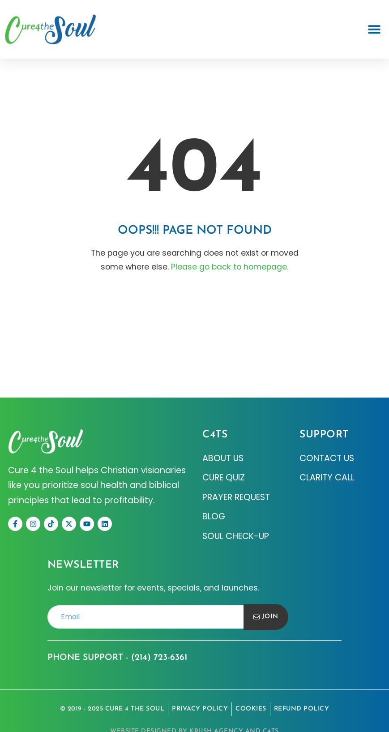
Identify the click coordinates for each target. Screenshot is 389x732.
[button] (374, 29)
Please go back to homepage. (229, 266)
